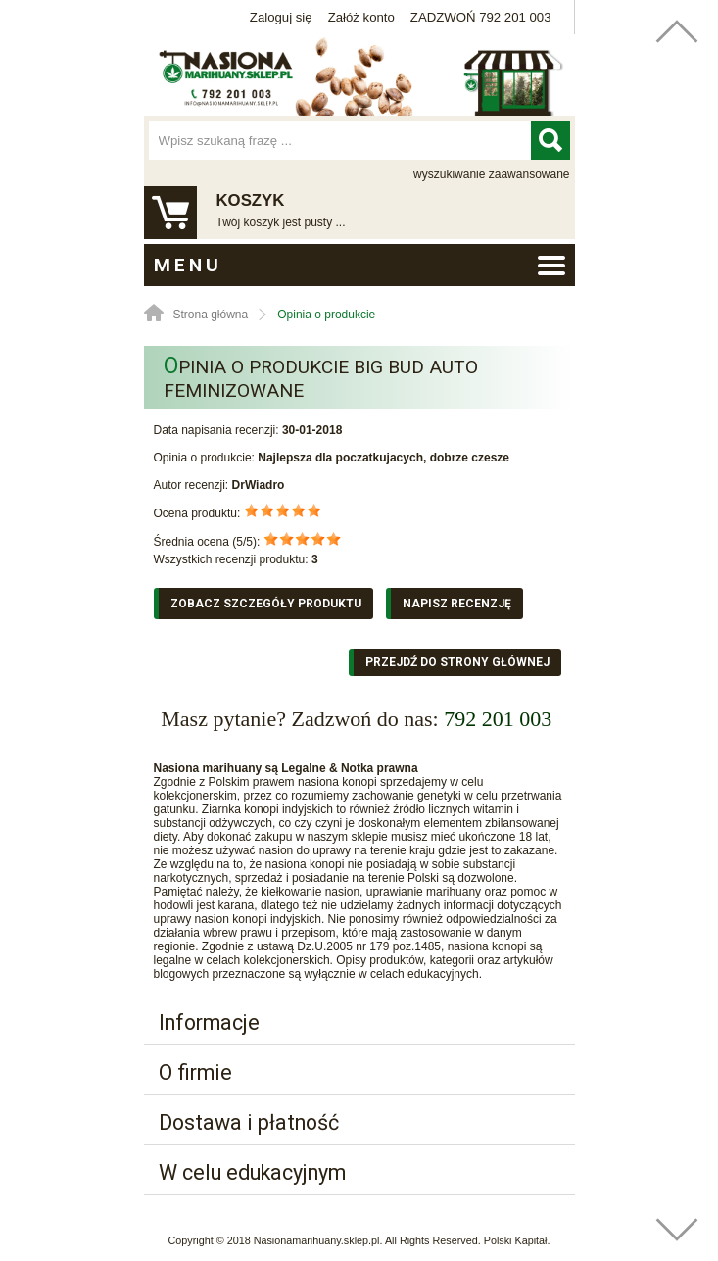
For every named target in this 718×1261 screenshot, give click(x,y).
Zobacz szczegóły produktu (265, 603)
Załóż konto (361, 17)
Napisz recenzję (457, 603)
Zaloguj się (281, 17)
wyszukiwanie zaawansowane (491, 174)
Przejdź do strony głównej (457, 662)
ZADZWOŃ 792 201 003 (480, 17)
